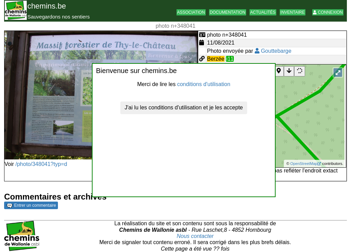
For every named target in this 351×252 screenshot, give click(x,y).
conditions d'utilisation (203, 84)
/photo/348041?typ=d (41, 164)
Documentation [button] (227, 12)
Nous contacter (195, 236)
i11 (229, 59)
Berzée (216, 59)
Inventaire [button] (292, 12)
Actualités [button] (263, 12)
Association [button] (191, 12)
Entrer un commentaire (31, 205)
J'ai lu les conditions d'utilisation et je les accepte (184, 107)
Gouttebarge (273, 51)
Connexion (328, 12)
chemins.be (46, 6)
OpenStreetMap (303, 163)
